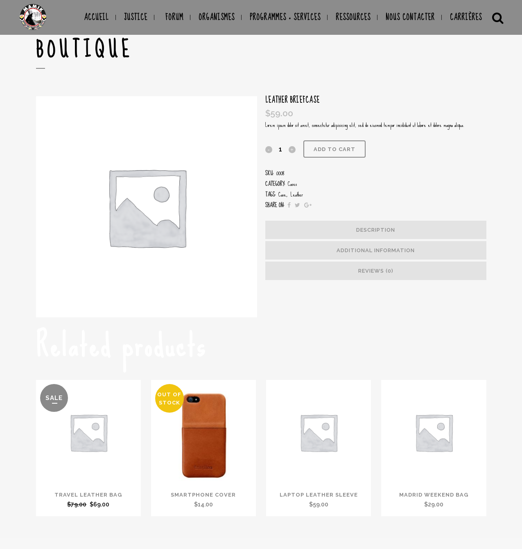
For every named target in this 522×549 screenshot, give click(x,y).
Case (282, 194)
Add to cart (334, 149)
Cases (292, 184)
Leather (297, 194)
